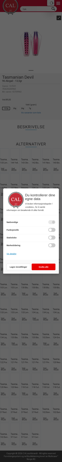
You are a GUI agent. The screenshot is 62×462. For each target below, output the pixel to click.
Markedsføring (13, 245)
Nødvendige (12, 222)
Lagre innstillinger (18, 267)
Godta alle (44, 267)
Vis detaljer (11, 254)
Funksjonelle (13, 230)
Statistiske (12, 238)
